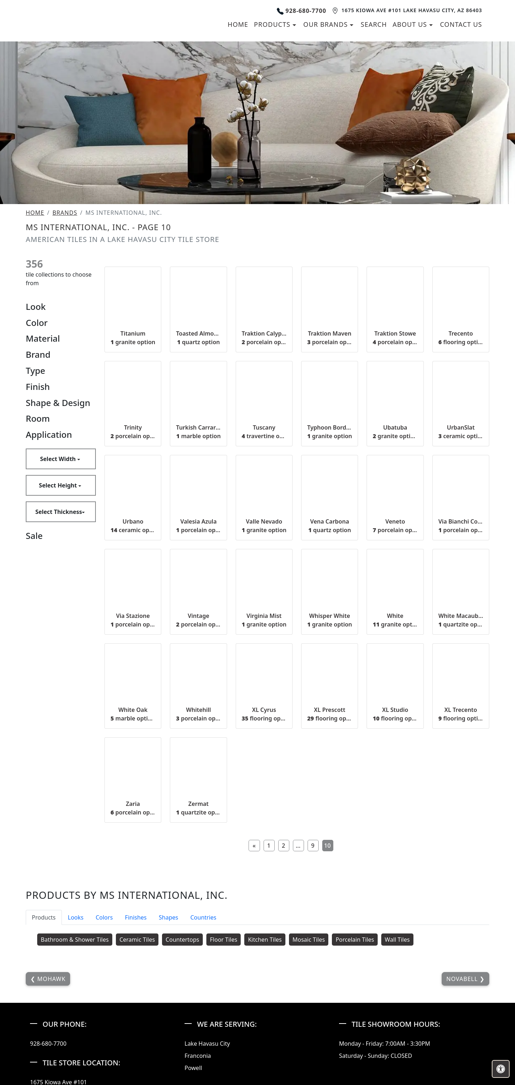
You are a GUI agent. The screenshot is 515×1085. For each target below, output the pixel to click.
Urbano (133, 620)
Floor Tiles (223, 1034)
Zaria (133, 903)
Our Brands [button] (326, 71)
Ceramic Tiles (137, 1034)
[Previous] (254, 940)
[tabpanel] (257, 1035)
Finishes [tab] (136, 1012)
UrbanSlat (460, 526)
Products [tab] (44, 1012)
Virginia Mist (264, 714)
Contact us (461, 71)
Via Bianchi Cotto (460, 620)
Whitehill (198, 808)
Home (237, 71)
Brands (65, 307)
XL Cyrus (264, 808)
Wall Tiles (397, 1034)
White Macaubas (460, 714)
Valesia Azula (198, 620)
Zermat (198, 903)
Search (374, 71)
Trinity (133, 526)
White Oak (133, 808)
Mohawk (50, 1073)
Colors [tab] (104, 1012)
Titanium (133, 432)
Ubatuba (395, 526)
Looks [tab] (76, 1012)
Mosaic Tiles (309, 1034)
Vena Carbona (329, 620)
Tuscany (264, 526)
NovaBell (463, 1073)
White (395, 714)
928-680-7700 (301, 57)
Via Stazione (133, 714)
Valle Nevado (264, 620)
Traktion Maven (329, 432)
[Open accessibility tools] (501, 1069)
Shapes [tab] (168, 1012)
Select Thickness (58, 606)
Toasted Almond (198, 432)
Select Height (58, 580)
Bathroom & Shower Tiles (75, 1034)
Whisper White (329, 714)
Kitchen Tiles (264, 1034)
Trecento (460, 432)
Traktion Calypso (264, 432)
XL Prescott (329, 808)
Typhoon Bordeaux (329, 526)
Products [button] (273, 71)
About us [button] (411, 71)
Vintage (198, 714)
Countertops (182, 1034)
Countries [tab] (203, 1012)
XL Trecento (460, 808)
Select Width (58, 553)
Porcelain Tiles (354, 1034)
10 (327, 940)
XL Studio (395, 808)
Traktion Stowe (395, 432)
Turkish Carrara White (198, 526)
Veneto (395, 620)
